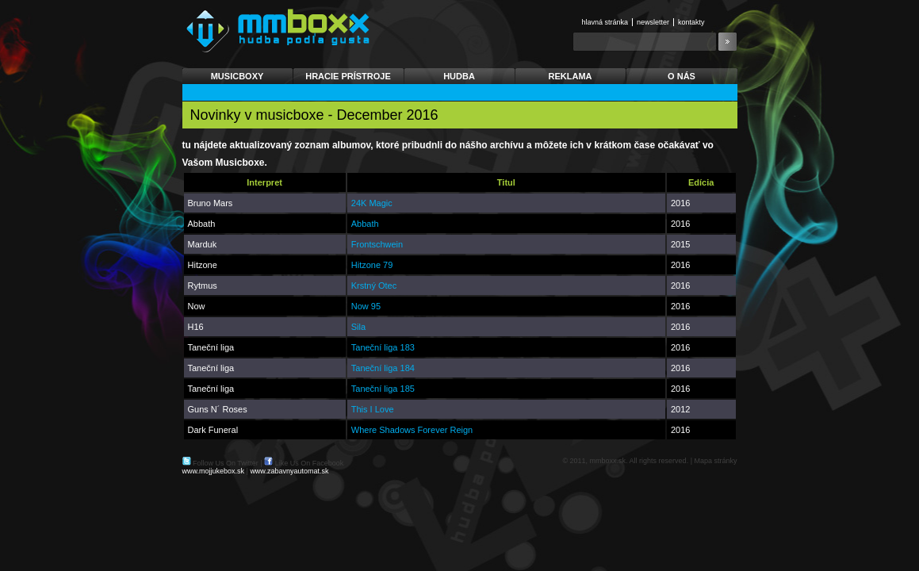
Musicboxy (237, 76)
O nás (681, 76)
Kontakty (691, 22)
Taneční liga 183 (383, 347)
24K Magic (371, 203)
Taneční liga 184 (383, 368)
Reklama (570, 76)
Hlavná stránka (605, 22)
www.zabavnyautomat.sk (289, 471)
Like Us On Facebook (309, 463)
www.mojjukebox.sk (213, 471)
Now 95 (366, 306)
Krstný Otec (373, 285)
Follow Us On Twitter (225, 463)
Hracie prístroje (348, 76)
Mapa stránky (715, 461)
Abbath (365, 223)
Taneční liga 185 (383, 388)
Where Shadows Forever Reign (412, 430)
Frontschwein (377, 244)
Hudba (459, 76)
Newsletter (653, 22)
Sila (358, 326)
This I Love (372, 409)
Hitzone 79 (372, 265)
